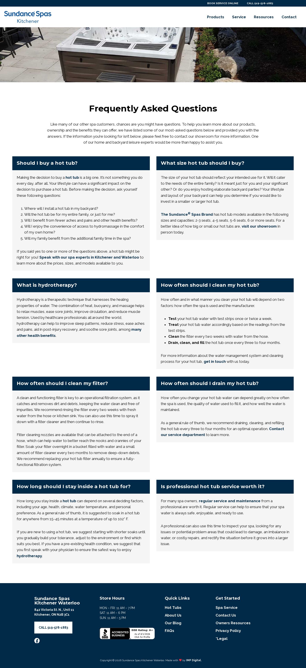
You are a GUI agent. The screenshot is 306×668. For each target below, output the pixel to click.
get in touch (215, 361)
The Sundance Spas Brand (187, 214)
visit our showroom (259, 226)
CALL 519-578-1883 (259, 3)
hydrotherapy (29, 556)
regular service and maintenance (229, 501)
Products (215, 17)
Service (239, 17)
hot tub (72, 177)
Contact (289, 17)
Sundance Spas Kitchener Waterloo (57, 601)
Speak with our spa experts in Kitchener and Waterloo (89, 257)
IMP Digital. (194, 660)
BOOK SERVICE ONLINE (221, 3)
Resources (264, 17)
